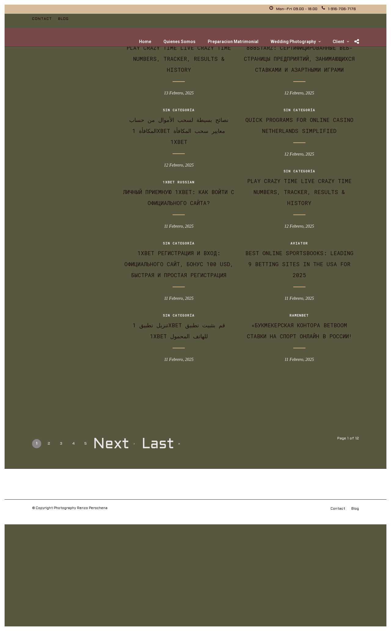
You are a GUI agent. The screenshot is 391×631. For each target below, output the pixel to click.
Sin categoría (179, 110)
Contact (42, 18)
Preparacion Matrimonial (233, 41)
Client (338, 41)
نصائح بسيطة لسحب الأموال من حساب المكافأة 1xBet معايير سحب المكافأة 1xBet (178, 130)
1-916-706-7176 (339, 9)
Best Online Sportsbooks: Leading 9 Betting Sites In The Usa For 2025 (299, 264)
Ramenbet (299, 315)
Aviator (299, 243)
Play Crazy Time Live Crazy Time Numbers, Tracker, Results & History (178, 58)
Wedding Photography (293, 41)
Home (145, 41)
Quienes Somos (179, 41)
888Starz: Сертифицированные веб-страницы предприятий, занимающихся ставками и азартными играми (299, 58)
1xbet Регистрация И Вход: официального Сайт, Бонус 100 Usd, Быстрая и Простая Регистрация (178, 264)
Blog (63, 18)
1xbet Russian (179, 182)
